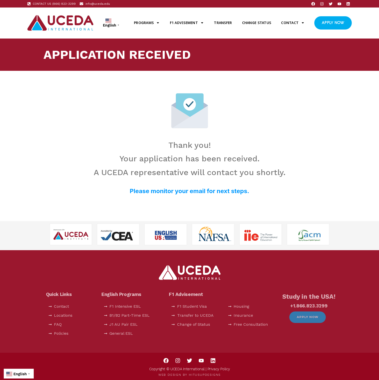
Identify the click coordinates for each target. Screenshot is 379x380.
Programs (147, 23)
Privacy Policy (219, 369)
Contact (293, 23)
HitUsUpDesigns (205, 374)
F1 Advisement (187, 23)
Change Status (256, 22)
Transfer (223, 22)
